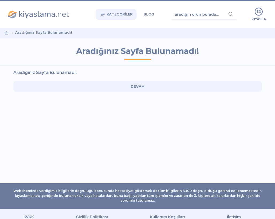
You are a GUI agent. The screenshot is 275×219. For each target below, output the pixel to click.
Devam (138, 86)
